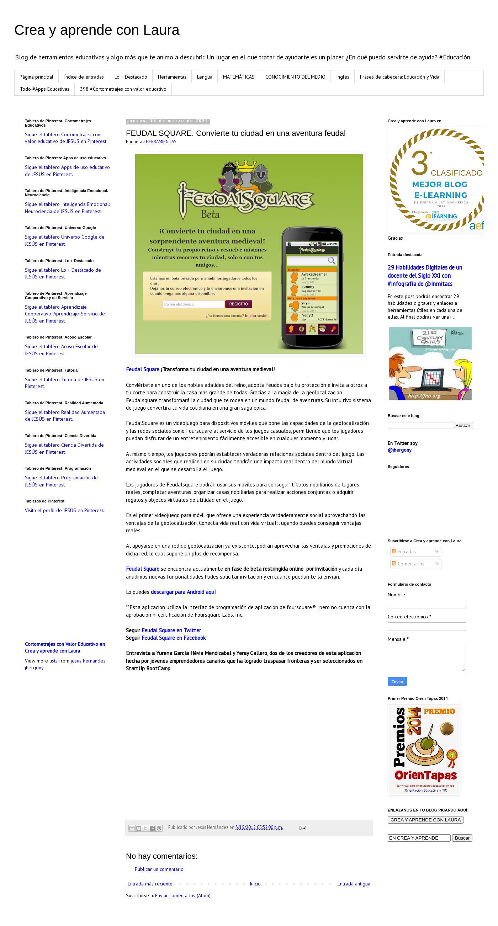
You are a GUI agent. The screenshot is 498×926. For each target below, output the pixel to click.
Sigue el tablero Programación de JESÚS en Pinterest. (61, 481)
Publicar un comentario (159, 869)
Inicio (255, 883)
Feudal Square (142, 369)
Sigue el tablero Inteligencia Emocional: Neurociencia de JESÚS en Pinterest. (67, 207)
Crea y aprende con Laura (97, 30)
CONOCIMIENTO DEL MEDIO (295, 77)
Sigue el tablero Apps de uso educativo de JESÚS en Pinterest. (67, 170)
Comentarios (408, 563)
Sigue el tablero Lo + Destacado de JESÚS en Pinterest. (63, 273)
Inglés (342, 77)
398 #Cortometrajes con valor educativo (123, 89)
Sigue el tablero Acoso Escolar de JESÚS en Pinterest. (61, 350)
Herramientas (172, 77)
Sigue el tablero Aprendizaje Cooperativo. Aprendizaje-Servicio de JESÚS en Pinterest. (65, 314)
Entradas (404, 551)
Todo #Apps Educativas (44, 89)
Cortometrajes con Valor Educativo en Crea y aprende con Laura (65, 647)
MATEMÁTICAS (239, 77)
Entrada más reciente (150, 883)
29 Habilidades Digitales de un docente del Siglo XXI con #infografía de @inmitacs (425, 276)
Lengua (204, 77)
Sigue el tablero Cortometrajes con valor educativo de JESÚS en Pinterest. (66, 138)
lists (53, 661)
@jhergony (400, 450)
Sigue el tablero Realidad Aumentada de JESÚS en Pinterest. (65, 415)
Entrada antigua (354, 883)
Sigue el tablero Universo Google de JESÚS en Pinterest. (65, 240)
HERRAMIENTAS (161, 141)
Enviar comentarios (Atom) (183, 895)
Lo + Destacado (131, 77)
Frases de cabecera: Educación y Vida (399, 77)
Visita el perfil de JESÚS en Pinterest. (64, 510)
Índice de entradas (84, 77)
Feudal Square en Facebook (174, 637)
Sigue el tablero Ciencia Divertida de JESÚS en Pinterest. (64, 448)
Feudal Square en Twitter (171, 630)
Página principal (36, 77)
